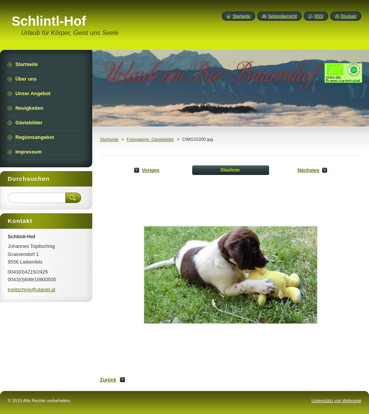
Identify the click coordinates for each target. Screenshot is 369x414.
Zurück (108, 380)
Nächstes (308, 170)
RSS (318, 16)
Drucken (349, 16)
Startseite (109, 139)
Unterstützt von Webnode (336, 400)
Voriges (151, 170)
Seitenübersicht (282, 16)
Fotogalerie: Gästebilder (150, 139)
